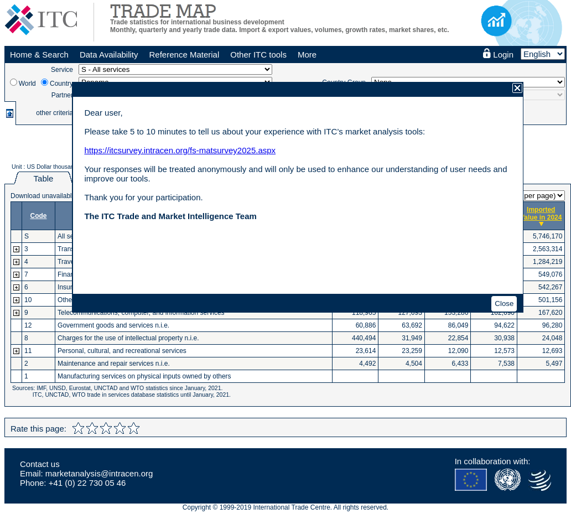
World (27, 83)
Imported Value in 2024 (541, 213)
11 (28, 351)
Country (61, 83)
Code (38, 216)
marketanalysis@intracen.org (99, 473)
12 (28, 325)
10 (28, 300)
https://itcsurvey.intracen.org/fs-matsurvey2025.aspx (180, 150)
